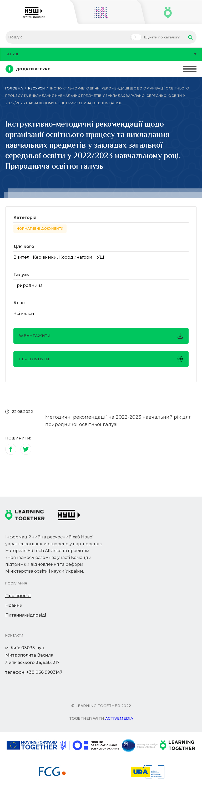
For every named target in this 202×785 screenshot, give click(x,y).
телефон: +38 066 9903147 (33, 672)
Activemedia (119, 718)
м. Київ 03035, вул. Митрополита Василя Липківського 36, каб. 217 (32, 655)
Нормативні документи (40, 229)
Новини (14, 605)
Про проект (18, 595)
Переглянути (101, 359)
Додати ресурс (28, 69)
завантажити (101, 336)
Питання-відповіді (25, 615)
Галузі (101, 54)
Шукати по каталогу (162, 37)
